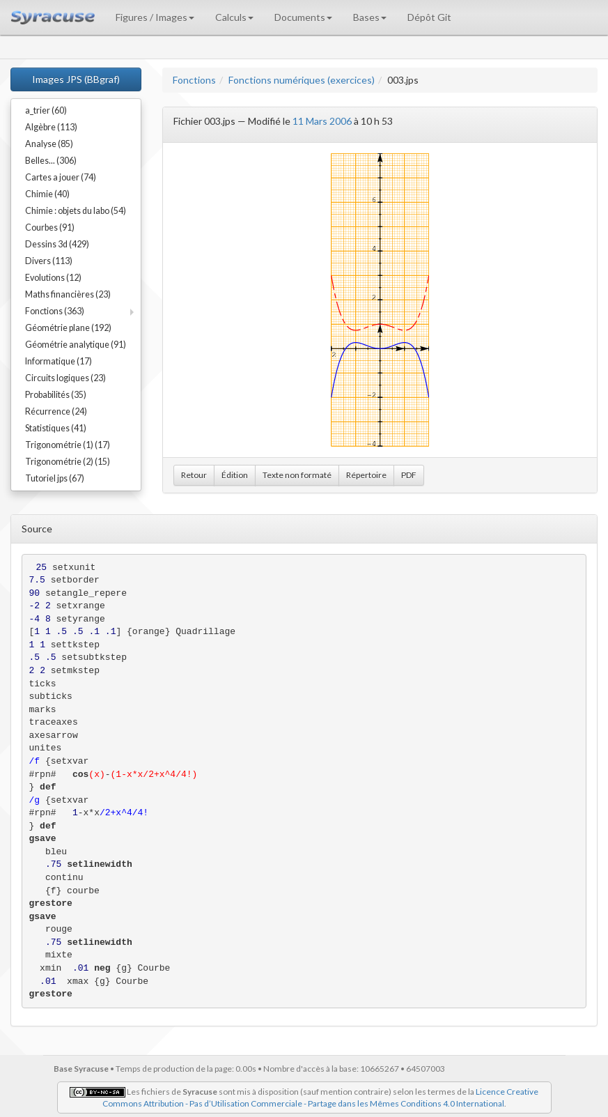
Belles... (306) (51, 160)
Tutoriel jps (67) (54, 478)
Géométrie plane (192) (68, 328)
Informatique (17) (58, 361)
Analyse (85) (49, 144)
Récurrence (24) (56, 411)
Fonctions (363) (54, 311)
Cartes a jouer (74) (60, 177)
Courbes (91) (50, 227)
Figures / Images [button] (155, 17)
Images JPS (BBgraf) (76, 79)
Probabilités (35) (55, 395)
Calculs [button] (234, 17)
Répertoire (366, 475)
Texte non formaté (297, 475)
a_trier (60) (46, 110)
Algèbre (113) (51, 127)
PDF (408, 475)
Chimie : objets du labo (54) (75, 211)
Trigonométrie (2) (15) (67, 461)
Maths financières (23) (68, 294)
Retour (194, 475)
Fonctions (194, 80)
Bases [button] (370, 17)
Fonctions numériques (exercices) (301, 80)
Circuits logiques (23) (65, 378)
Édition (234, 475)
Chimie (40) (47, 194)
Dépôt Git (429, 17)
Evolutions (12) (53, 277)
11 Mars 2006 (322, 121)
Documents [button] (303, 17)
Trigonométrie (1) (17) (67, 445)
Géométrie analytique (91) (75, 344)
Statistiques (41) (55, 428)
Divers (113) (48, 261)
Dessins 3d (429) (57, 244)
